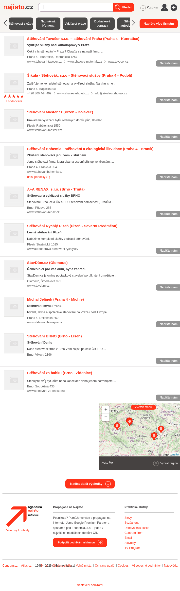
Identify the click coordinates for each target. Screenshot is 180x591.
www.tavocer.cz (118, 61)
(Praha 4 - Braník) (90, 149)
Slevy (128, 518)
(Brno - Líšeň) (54, 336)
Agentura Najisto (24, 516)
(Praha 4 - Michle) (55, 299)
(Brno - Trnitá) (56, 189)
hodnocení (13, 101)
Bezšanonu (132, 522)
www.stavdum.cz (38, 285)
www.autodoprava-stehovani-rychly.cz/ (52, 249)
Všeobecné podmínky (146, 565)
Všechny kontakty (17, 530)
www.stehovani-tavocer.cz (44, 61)
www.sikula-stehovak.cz (73, 93)
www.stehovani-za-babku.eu (46, 391)
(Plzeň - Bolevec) (60, 112)
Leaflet (175, 454)
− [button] (106, 417)
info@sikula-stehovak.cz (111, 93)
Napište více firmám (159, 23)
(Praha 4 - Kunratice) (83, 38)
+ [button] (106, 410)
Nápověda (171, 565)
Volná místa (83, 565)
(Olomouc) (47, 263)
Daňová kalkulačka (137, 528)
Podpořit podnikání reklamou (76, 542)
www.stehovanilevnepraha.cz (46, 322)
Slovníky (130, 543)
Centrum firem (134, 533)
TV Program (133, 548)
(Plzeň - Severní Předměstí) (72, 226)
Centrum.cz (10, 565)
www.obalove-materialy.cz (84, 61)
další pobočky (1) (38, 177)
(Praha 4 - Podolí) (79, 75)
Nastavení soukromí (90, 585)
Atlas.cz (26, 565)
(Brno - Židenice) (59, 373)
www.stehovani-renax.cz (43, 212)
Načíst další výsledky (86, 484)
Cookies (123, 565)
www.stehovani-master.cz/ (44, 130)
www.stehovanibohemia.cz (44, 172)
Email (128, 537)
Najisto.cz (21, 7)
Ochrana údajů (104, 565)
